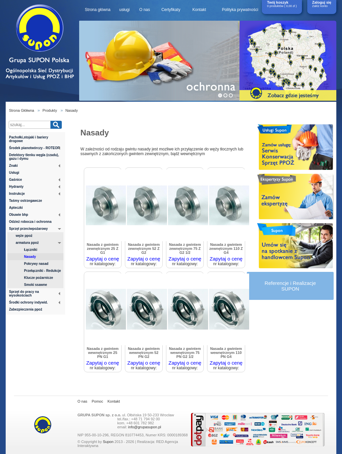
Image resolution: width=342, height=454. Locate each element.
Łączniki (30, 250)
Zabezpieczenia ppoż (25, 309)
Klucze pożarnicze (38, 278)
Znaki (34, 165)
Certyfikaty (170, 9)
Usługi (14, 172)
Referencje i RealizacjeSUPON (290, 286)
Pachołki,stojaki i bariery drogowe (28, 139)
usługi (124, 9)
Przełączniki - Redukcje (42, 271)
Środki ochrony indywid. (34, 302)
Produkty (49, 110)
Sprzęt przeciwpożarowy (35, 229)
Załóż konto (320, 6)
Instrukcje (34, 193)
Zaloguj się (321, 2)
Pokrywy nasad (36, 264)
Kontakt (199, 9)
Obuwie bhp (34, 214)
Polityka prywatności (240, 9)
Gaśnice (34, 179)
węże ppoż (24, 236)
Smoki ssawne (35, 285)
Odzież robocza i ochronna (30, 221)
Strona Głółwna (21, 110)
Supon (108, 442)
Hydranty (34, 186)
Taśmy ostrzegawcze (25, 200)
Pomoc (97, 401)
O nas (144, 9)
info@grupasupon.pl (144, 427)
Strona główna (98, 9)
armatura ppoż (38, 243)
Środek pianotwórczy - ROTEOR (34, 148)
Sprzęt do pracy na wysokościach (34, 293)
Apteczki (16, 207)
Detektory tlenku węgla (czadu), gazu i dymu (34, 156)
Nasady (71, 110)
